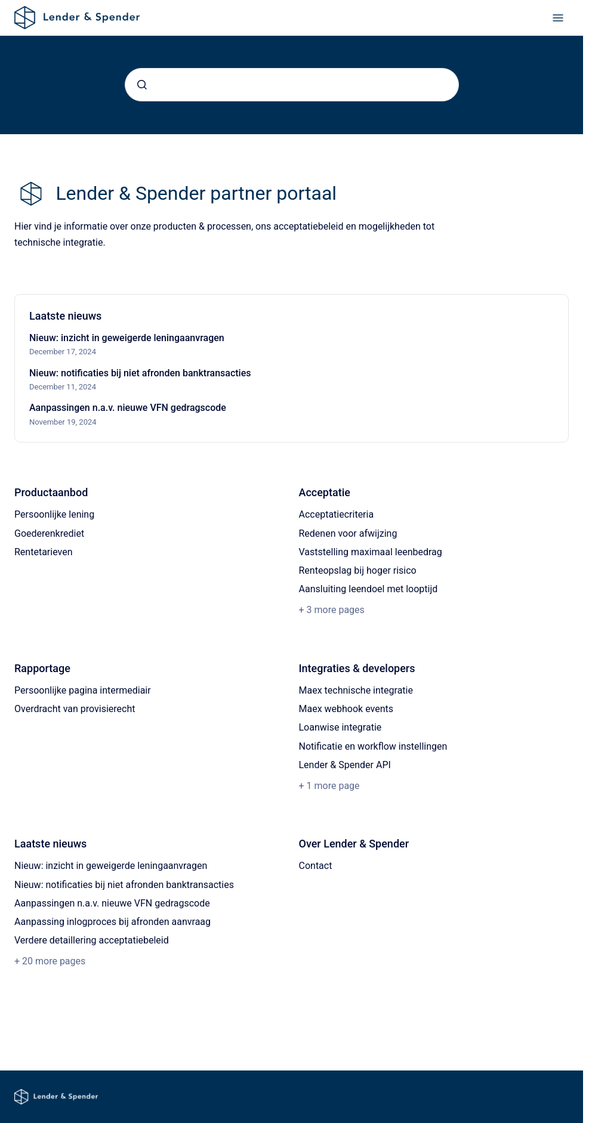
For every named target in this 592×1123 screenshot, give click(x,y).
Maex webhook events (346, 708)
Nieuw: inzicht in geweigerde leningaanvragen (126, 338)
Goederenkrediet (49, 533)
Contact (315, 865)
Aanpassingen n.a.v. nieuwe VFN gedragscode (127, 407)
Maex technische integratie (356, 690)
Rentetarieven (43, 552)
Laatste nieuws (50, 843)
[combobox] (291, 85)
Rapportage (42, 668)
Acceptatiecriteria (336, 514)
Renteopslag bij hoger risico (358, 570)
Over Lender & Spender (354, 843)
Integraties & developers (357, 668)
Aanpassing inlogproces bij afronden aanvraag (112, 921)
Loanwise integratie (340, 727)
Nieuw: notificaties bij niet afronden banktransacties (140, 373)
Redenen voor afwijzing (348, 533)
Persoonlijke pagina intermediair (82, 690)
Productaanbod (51, 492)
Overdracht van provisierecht (74, 708)
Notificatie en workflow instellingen (373, 746)
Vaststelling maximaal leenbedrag (370, 552)
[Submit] (142, 84)
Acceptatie (324, 492)
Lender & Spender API (345, 765)
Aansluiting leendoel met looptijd (368, 589)
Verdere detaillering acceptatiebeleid (91, 940)
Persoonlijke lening (54, 514)
